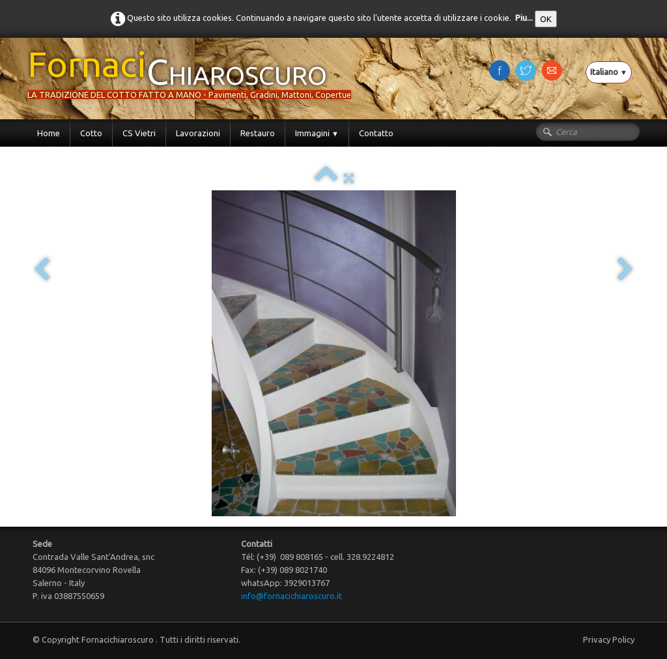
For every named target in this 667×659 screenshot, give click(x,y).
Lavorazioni (198, 133)
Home (48, 133)
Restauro (257, 133)
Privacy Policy (608, 639)
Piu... (524, 17)
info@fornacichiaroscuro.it (291, 595)
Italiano (608, 71)
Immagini (317, 133)
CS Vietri (139, 133)
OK (546, 18)
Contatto (376, 133)
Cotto (91, 133)
